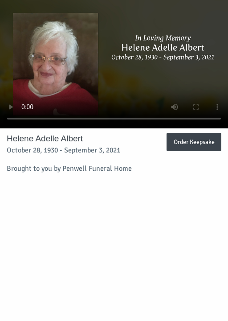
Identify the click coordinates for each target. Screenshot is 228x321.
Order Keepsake (194, 142)
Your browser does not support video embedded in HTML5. (114, 64)
